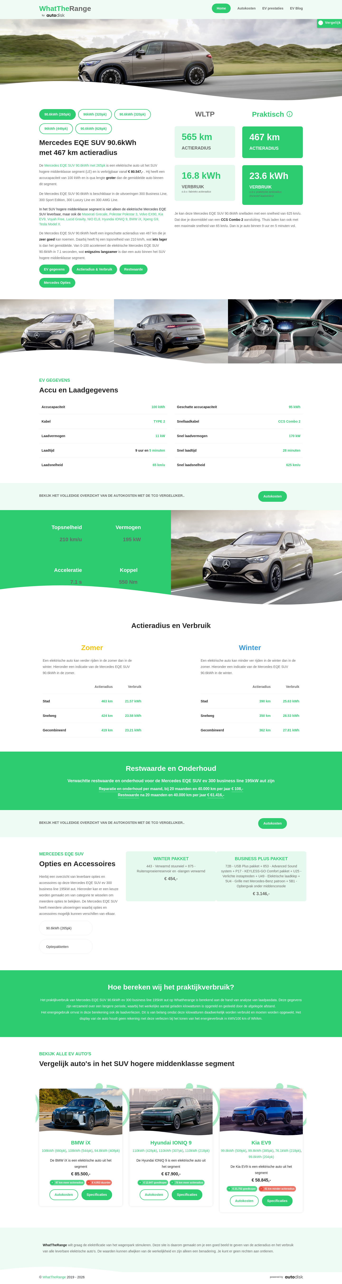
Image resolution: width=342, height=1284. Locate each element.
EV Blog (296, 8)
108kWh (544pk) (80, 1150)
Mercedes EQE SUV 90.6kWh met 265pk (74, 165)
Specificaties (97, 1194)
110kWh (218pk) (197, 1150)
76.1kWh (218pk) (288, 1150)
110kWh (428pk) (145, 1150)
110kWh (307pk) (171, 1150)
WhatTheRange (54, 1277)
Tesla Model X (50, 224)
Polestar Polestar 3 (124, 214)
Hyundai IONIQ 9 (115, 219)
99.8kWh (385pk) (261, 1150)
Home (221, 8)
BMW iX (136, 219)
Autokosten (246, 8)
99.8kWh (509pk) (233, 1150)
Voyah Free (56, 219)
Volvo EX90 (148, 214)
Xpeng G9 (151, 219)
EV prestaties (272, 8)
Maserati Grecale (95, 214)
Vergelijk (329, 22)
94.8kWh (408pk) (107, 1150)
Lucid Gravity (76, 219)
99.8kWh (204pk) (261, 1156)
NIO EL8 (94, 219)
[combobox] (65, 928)
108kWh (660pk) (54, 1150)
